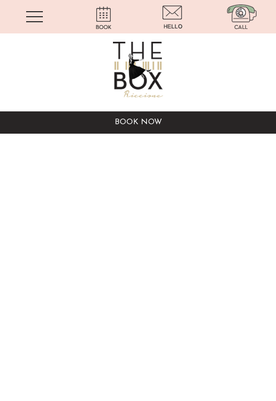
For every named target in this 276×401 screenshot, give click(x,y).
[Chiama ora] (242, 16)
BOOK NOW (138, 122)
